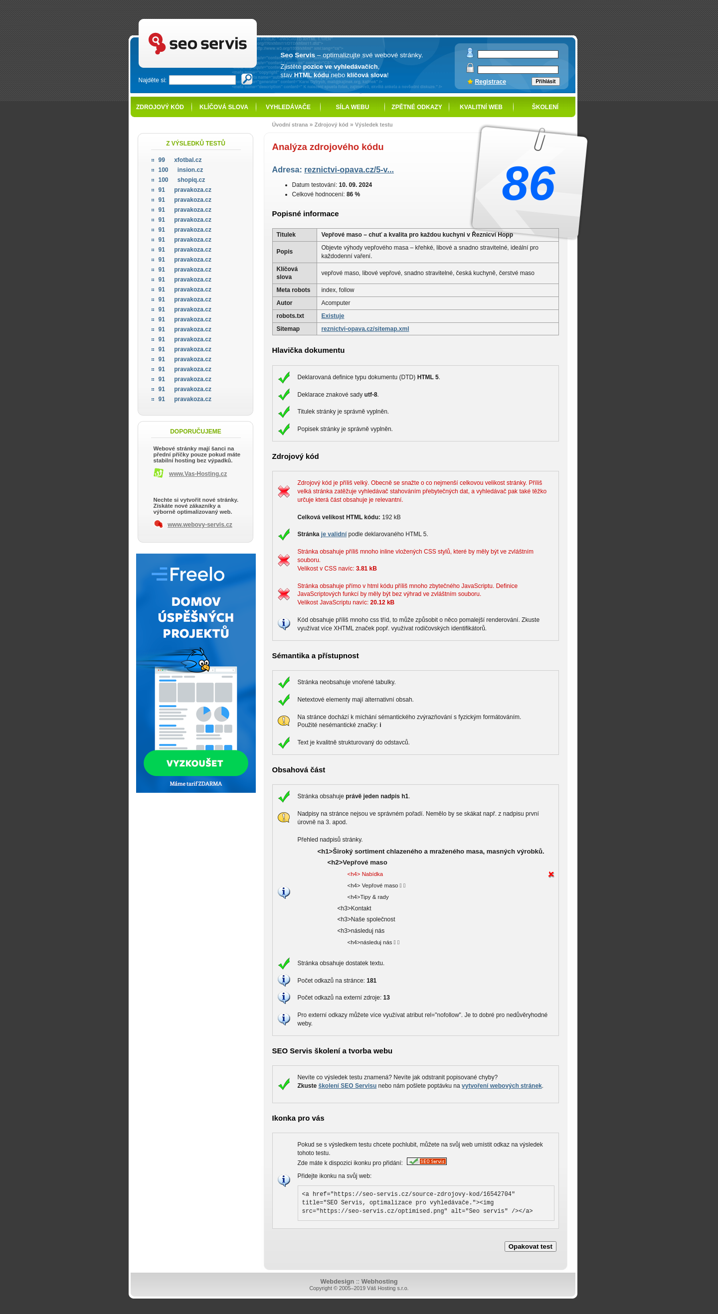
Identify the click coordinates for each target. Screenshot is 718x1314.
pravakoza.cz (185, 189)
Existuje (332, 315)
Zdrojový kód (160, 107)
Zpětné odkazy (416, 107)
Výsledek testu (374, 125)
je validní (334, 534)
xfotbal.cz (180, 159)
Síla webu (352, 107)
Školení (545, 107)
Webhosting (379, 1281)
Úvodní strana (290, 125)
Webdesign (337, 1281)
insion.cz (181, 169)
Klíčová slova (223, 107)
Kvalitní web (481, 107)
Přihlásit (545, 81)
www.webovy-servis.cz (200, 524)
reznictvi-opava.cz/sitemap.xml (365, 328)
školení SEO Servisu (348, 1085)
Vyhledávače (288, 107)
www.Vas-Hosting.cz (198, 473)
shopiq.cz (182, 179)
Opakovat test (530, 1246)
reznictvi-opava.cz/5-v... (349, 169)
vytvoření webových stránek (502, 1085)
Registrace (491, 81)
